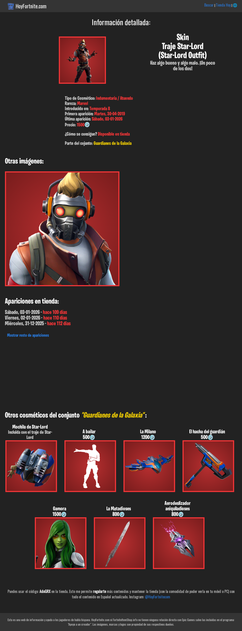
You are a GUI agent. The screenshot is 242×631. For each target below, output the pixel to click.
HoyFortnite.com (31, 6)
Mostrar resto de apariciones (28, 335)
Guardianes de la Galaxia (113, 143)
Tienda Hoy (223, 5)
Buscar (209, 5)
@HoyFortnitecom (157, 596)
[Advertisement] (121, 373)
